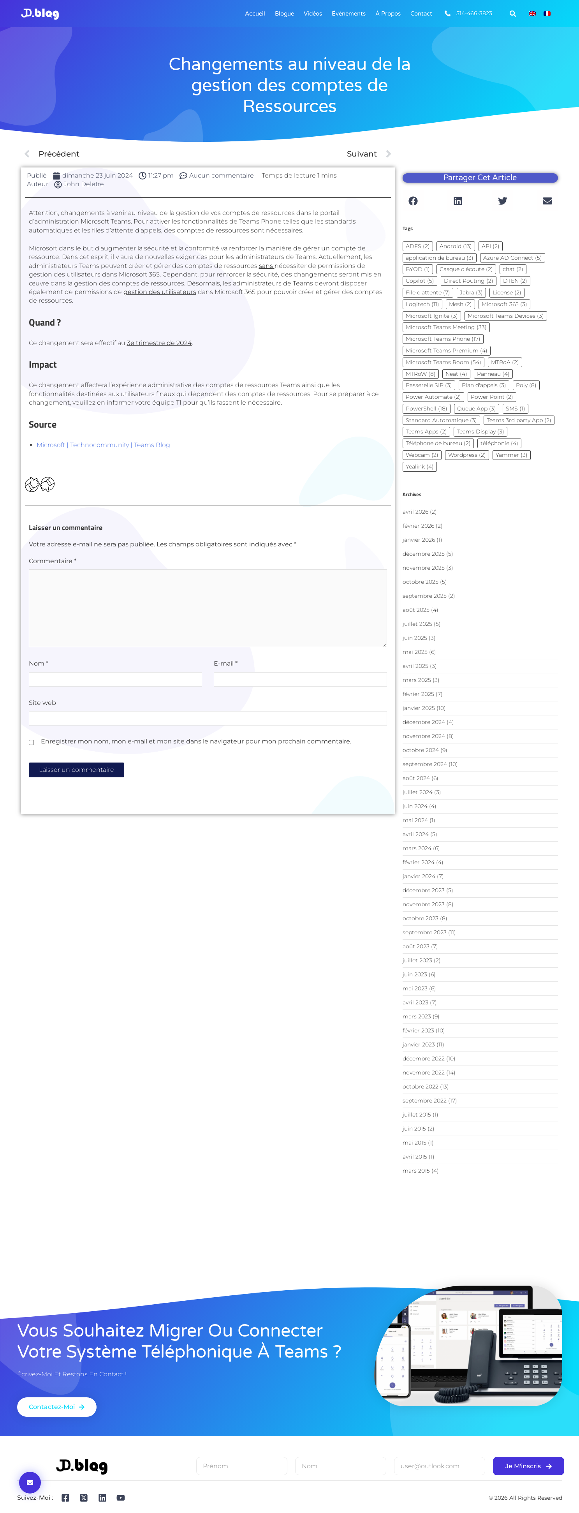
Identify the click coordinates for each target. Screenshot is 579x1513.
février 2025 (418, 693)
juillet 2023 (417, 960)
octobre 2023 (420, 918)
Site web (42, 702)
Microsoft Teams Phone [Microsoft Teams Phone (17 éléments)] (443, 338)
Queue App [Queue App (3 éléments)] (476, 408)
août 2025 (416, 609)
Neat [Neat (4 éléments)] (456, 373)
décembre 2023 (424, 890)
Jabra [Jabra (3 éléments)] (471, 292)
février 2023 (418, 1030)
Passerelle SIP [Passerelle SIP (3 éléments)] (429, 385)
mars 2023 (417, 1016)
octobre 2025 (420, 581)
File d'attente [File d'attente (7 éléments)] (428, 292)
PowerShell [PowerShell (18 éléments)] (426, 408)
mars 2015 (416, 1170)
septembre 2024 (425, 764)
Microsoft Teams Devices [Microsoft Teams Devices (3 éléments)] (506, 315)
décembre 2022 (424, 1058)
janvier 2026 (419, 539)
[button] (513, 13)
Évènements (349, 13)
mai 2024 (415, 820)
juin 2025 (415, 637)
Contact (421, 13)
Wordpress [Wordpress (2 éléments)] (467, 454)
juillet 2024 (418, 792)
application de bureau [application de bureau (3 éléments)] (439, 257)
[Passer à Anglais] (532, 14)
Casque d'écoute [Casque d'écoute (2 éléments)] (466, 269)
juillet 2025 (417, 623)
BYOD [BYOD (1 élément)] (418, 269)
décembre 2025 (424, 553)
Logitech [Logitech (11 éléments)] (422, 304)
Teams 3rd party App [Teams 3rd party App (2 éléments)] (519, 420)
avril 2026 (415, 511)
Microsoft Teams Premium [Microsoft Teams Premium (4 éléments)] (446, 350)
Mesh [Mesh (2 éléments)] (460, 304)
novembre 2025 (424, 567)
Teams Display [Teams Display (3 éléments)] (480, 431)
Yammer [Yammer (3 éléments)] (512, 454)
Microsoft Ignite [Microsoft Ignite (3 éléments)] (432, 315)
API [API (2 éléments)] (491, 246)
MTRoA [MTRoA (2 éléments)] (505, 362)
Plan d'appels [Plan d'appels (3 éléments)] (484, 385)
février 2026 (418, 525)
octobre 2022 (420, 1086)
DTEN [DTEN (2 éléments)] (515, 280)
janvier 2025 (419, 708)
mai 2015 (414, 1142)
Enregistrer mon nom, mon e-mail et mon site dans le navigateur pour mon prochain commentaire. (196, 741)
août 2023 (416, 946)
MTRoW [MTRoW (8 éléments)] (421, 373)
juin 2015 (414, 1128)
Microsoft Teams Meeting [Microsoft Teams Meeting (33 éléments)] (446, 327)
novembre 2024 (424, 736)
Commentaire (52, 561)
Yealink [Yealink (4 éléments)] (420, 466)
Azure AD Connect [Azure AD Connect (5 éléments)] (512, 257)
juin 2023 (415, 974)
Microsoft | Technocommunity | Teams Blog (103, 445)
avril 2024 (416, 834)
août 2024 (416, 778)
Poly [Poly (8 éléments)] (526, 385)
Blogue (284, 13)
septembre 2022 (425, 1100)
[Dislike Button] (47, 484)
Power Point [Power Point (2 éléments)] (492, 396)
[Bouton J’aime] (32, 484)
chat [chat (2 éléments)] (513, 269)
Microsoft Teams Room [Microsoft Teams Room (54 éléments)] (443, 362)
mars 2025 (417, 679)
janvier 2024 (419, 876)
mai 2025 (415, 651)
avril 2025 (415, 665)
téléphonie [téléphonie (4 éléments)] (499, 443)
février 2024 (419, 862)
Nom (38, 663)
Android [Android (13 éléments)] (456, 246)
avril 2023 (415, 1002)
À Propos (388, 13)
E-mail (226, 663)
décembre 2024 (424, 722)
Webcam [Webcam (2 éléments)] (422, 454)
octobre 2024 (421, 750)
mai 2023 (415, 988)
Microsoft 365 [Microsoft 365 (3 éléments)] (504, 304)
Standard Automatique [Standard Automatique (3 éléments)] (441, 420)
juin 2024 (415, 806)
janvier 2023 (419, 1044)
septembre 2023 (425, 932)
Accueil (255, 13)
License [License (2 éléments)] (507, 292)
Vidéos (313, 13)
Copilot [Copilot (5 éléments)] (420, 280)
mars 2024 (417, 848)
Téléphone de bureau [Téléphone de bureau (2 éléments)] (438, 443)
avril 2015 (415, 1156)
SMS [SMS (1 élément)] (515, 408)
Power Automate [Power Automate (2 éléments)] (433, 396)
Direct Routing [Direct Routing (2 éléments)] (468, 280)
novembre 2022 (424, 1072)
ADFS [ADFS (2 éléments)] (418, 246)
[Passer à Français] (547, 14)
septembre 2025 (425, 595)
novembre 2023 (424, 904)
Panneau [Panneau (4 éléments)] (493, 373)
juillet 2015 (417, 1114)
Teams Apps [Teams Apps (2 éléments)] (426, 431)
